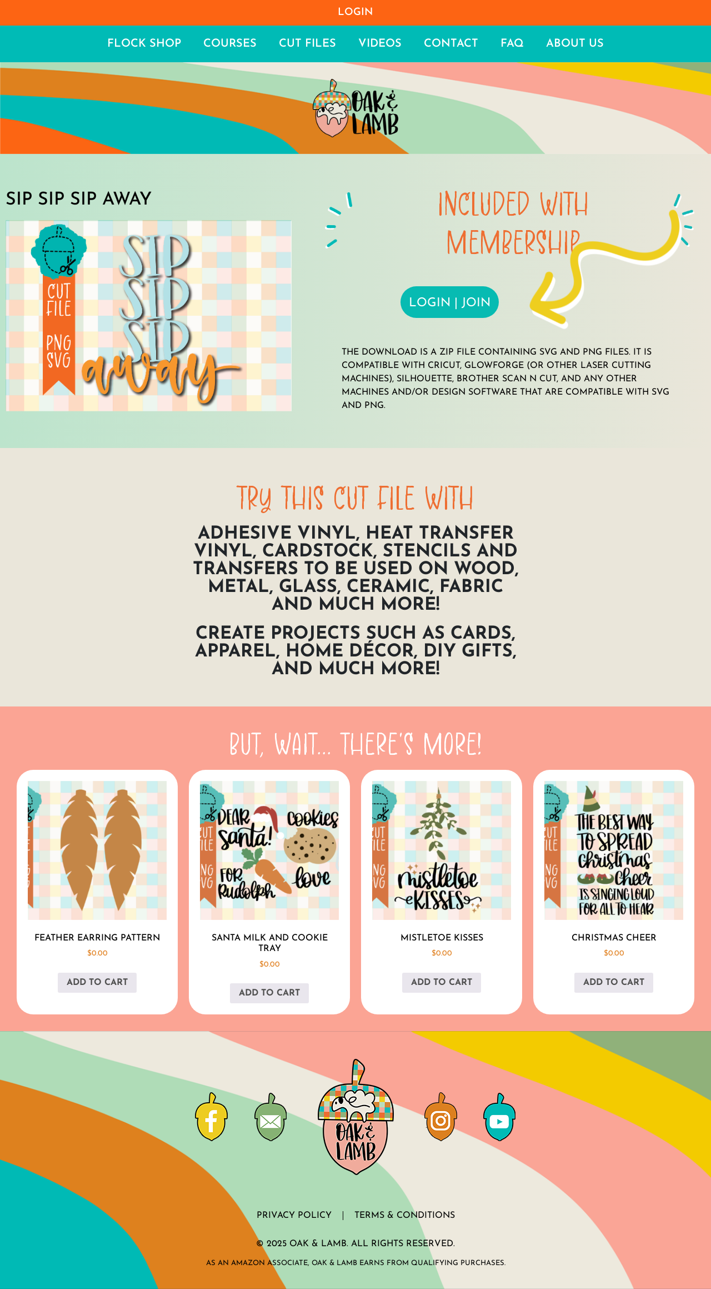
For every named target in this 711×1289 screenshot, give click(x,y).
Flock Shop (144, 43)
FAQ (512, 43)
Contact (451, 43)
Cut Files (307, 43)
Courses (230, 43)
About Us (575, 43)
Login (355, 12)
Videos (380, 43)
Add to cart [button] (97, 982)
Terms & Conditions (404, 1215)
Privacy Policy (294, 1215)
